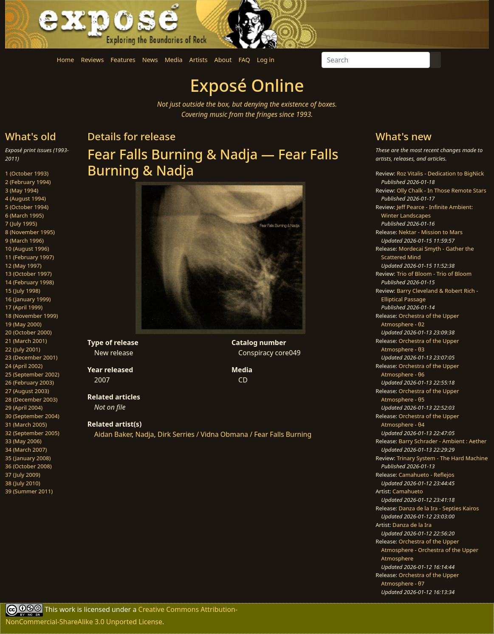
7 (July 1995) (21, 223)
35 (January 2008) (28, 458)
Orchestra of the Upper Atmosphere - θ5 (420, 395)
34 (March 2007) (26, 449)
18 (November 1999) (31, 316)
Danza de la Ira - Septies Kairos (439, 508)
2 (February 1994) (28, 182)
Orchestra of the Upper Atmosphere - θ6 (420, 370)
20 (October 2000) (28, 332)
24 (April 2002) (23, 366)
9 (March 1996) (24, 240)
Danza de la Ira (412, 525)
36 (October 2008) (28, 466)
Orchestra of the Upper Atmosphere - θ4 (420, 420)
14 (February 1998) (29, 282)
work (67, 609)
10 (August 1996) (27, 248)
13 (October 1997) (28, 273)
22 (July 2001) (22, 349)
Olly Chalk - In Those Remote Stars (441, 190)
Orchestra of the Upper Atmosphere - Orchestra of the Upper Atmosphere (429, 550)
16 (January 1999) (28, 299)
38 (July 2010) (22, 483)
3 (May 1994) (21, 190)
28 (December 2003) (31, 399)
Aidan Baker (113, 434)
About (223, 60)
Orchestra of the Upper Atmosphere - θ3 (420, 345)
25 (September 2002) (32, 374)
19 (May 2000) (23, 324)
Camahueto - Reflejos (426, 474)
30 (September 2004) (32, 416)
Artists (198, 60)
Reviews (92, 60)
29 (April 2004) (23, 407)
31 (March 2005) (26, 424)
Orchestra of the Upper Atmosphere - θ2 (420, 320)
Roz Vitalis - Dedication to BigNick (440, 173)
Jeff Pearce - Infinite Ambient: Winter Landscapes (427, 211)
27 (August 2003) (27, 391)
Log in (265, 60)
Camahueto (407, 491)
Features (122, 60)
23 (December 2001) (31, 357)
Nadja (144, 434)
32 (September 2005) (32, 433)
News (150, 60)
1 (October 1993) (26, 173)
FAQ (244, 60)
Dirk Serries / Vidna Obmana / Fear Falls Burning (234, 434)
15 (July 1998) (22, 290)
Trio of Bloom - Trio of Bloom (434, 273)
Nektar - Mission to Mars (431, 232)
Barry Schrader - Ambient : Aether (443, 441)
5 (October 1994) (26, 207)
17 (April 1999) (23, 307)
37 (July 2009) (22, 474)
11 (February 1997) (29, 257)
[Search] (376, 60)
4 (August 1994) (25, 198)
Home (65, 60)
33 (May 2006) (23, 441)
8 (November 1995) (30, 232)
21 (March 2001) (26, 341)
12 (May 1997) (23, 265)
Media (174, 60)
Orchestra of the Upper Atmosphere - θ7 (420, 579)
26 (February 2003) (29, 382)
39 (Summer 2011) (29, 491)
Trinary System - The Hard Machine (442, 458)
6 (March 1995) (24, 215)
